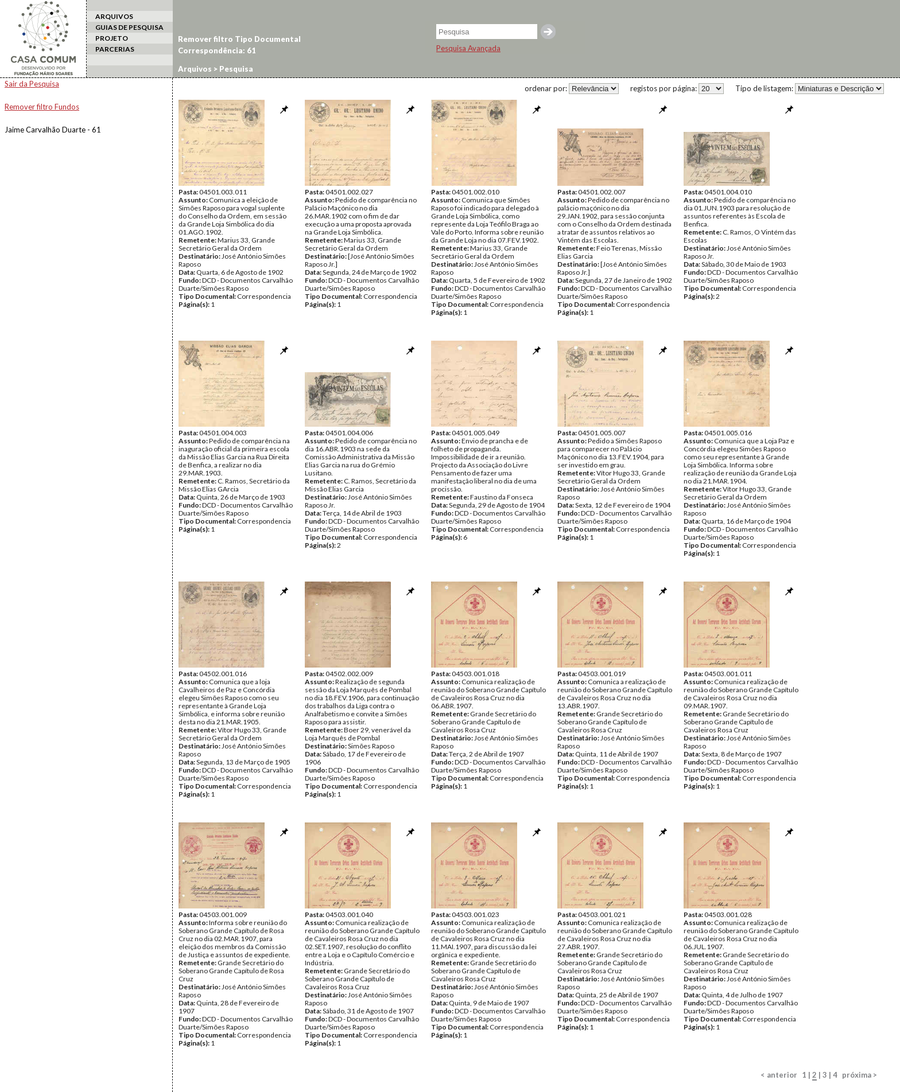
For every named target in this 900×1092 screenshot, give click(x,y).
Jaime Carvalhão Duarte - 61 (53, 129)
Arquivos (195, 68)
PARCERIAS (114, 49)
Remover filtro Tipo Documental (239, 39)
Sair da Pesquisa (32, 83)
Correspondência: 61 (217, 50)
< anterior (779, 1074)
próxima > (859, 1074)
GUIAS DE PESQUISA (129, 27)
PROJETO (111, 38)
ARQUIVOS (114, 16)
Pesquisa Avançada (468, 48)
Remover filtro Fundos (42, 106)
